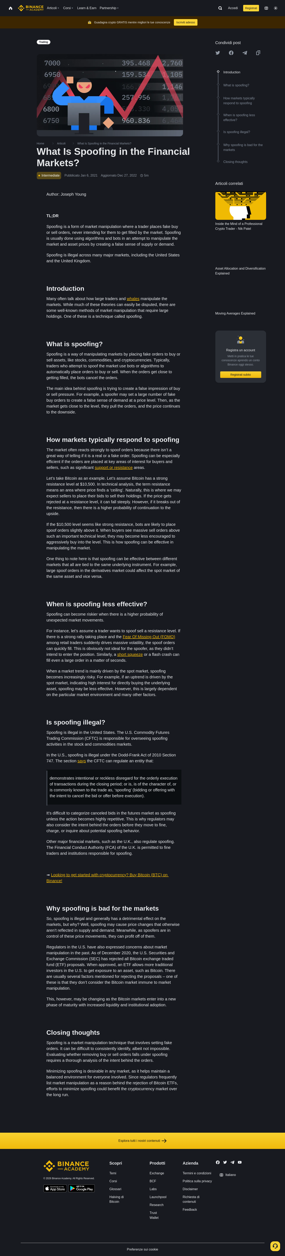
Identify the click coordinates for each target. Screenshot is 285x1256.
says (82, 761)
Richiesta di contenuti (191, 1199)
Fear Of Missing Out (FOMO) (149, 637)
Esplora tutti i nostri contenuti (142, 1141)
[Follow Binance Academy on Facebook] (218, 1162)
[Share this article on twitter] (217, 52)
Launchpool (158, 1197)
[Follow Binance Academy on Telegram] (232, 1162)
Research (157, 1205)
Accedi (233, 8)
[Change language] (266, 8)
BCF (153, 1181)
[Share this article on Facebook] (231, 52)
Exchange (157, 1173)
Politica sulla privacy (197, 1181)
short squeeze (130, 654)
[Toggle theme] (275, 8)
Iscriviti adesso (185, 22)
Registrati (251, 8)
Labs (153, 1189)
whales (133, 298)
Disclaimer (190, 1189)
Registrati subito (240, 374)
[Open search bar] (219, 8)
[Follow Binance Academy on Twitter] (225, 1162)
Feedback (190, 1209)
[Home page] (31, 8)
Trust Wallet (154, 1215)
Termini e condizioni (197, 1173)
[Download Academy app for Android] (81, 1188)
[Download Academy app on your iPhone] (55, 1188)
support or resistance (114, 467)
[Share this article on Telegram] (244, 52)
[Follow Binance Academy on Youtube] (240, 1162)
